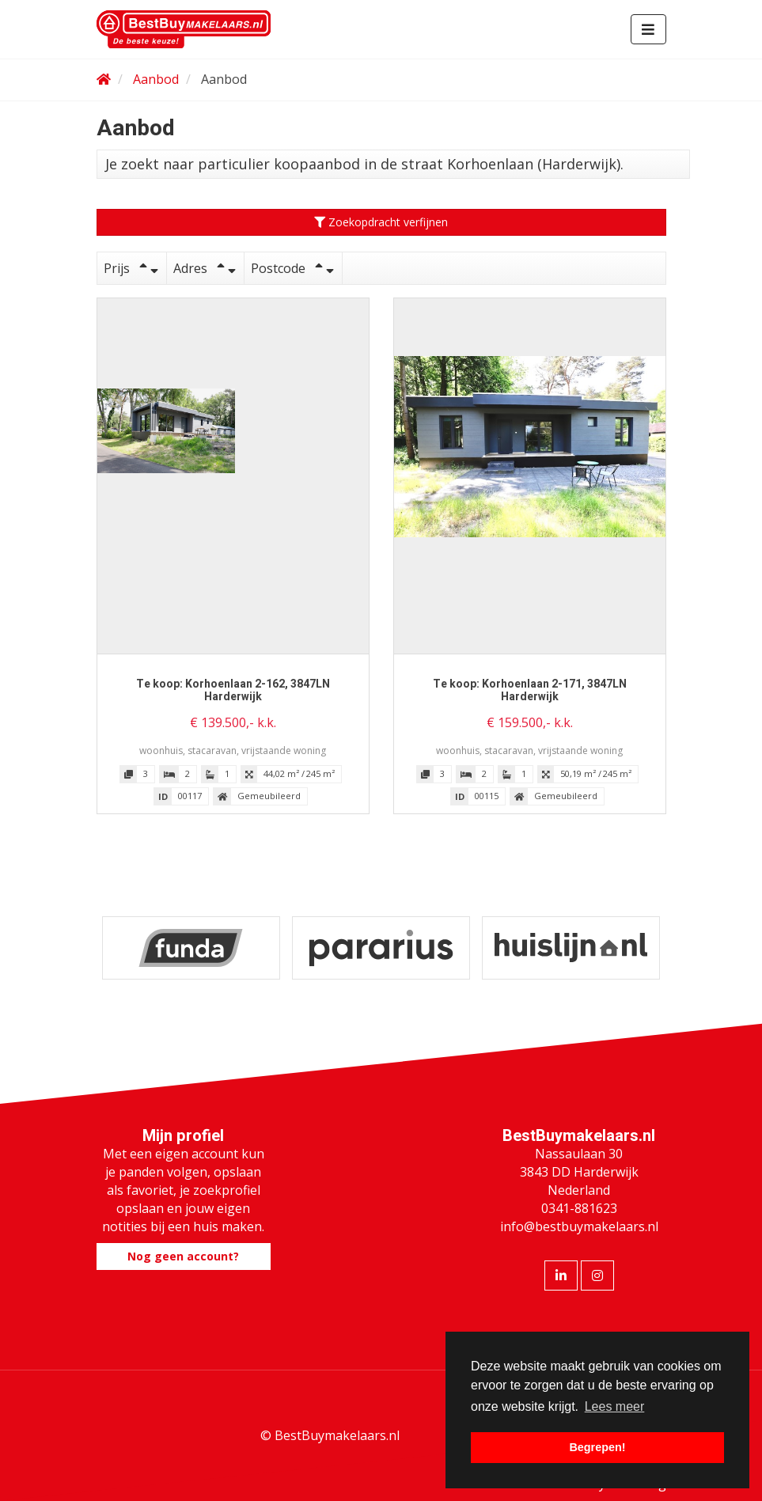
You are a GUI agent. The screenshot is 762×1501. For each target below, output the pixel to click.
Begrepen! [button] (597, 1447)
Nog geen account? (183, 1256)
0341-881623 (579, 1208)
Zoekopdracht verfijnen (381, 221)
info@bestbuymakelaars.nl (579, 1226)
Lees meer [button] (615, 1406)
